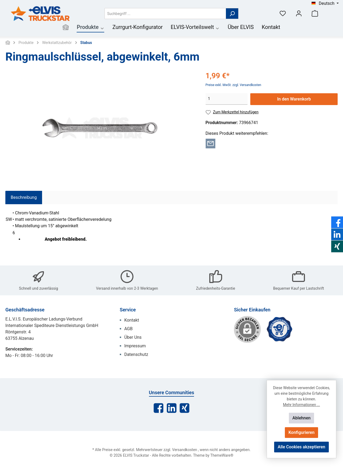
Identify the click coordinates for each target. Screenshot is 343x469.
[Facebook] (158, 408)
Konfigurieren (301, 432)
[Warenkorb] (315, 13)
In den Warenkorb (294, 99)
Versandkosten (184, 450)
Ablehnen (301, 417)
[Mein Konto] (298, 13)
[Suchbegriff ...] (165, 13)
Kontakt (131, 320)
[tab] (23, 197)
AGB (128, 328)
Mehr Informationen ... (301, 405)
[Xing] (184, 408)
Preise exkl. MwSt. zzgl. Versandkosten (233, 85)
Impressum (135, 345)
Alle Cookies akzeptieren (301, 446)
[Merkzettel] (282, 13)
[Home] (65, 28)
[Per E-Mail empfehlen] (210, 143)
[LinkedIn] (172, 408)
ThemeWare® (221, 455)
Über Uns (133, 337)
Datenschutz (136, 354)
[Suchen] (232, 13)
